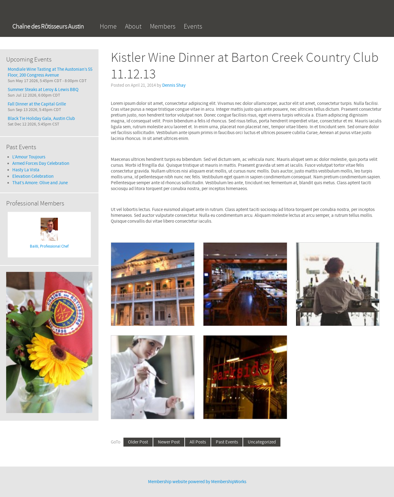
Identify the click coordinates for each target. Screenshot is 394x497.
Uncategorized (262, 442)
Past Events (227, 442)
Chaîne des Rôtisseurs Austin (48, 26)
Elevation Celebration (33, 176)
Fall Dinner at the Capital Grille (37, 104)
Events (193, 26)
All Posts (198, 442)
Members (162, 26)
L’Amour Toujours (28, 157)
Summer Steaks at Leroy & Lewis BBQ (43, 90)
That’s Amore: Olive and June (40, 183)
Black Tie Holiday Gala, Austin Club (41, 118)
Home (108, 26)
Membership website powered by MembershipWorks (197, 482)
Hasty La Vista (25, 170)
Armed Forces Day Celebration (40, 163)
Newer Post (169, 442)
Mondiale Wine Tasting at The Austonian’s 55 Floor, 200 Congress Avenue (50, 72)
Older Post (138, 442)
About (133, 26)
